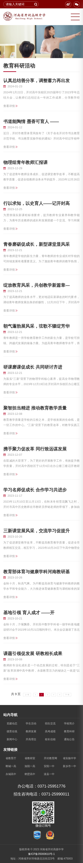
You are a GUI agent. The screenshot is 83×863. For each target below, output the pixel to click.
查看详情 (9, 106)
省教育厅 (11, 758)
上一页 (27, 694)
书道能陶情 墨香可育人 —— (31, 121)
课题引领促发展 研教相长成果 (32, 653)
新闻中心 (12, 739)
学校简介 (69, 723)
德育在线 (12, 731)
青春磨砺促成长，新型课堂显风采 (36, 244)
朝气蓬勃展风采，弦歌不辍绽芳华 (36, 326)
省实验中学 (69, 758)
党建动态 (12, 723)
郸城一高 (11, 766)
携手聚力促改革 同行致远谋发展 (35, 448)
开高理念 (31, 739)
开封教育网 (50, 758)
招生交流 (50, 723)
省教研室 (30, 758)
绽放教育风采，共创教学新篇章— (36, 285)
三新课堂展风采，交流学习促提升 (36, 530)
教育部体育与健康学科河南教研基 (36, 571)
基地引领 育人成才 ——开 (28, 612)
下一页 (67, 694)
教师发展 (31, 731)
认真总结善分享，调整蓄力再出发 (36, 80)
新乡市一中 (69, 766)
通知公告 (69, 739)
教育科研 (69, 731)
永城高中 (11, 774)
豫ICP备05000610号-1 (41, 854)
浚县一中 (49, 774)
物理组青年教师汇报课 (25, 162)
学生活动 (31, 723)
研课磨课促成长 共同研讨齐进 (32, 367)
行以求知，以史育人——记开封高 (36, 203)
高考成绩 (50, 731)
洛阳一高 (30, 766)
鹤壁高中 (30, 774)
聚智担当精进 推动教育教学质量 (35, 408)
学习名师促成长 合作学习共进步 (35, 489)
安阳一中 (49, 766)
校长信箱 (50, 739)
